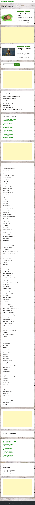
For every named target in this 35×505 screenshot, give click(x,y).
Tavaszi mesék (5, 380)
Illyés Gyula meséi (6, 260)
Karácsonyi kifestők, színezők (9, 100)
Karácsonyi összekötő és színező (9, 98)
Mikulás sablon (6, 101)
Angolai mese (5, 181)
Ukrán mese (5, 395)
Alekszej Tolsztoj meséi (7, 175)
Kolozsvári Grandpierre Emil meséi (10, 282)
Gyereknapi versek (6, 247)
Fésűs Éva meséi (6, 232)
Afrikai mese (5, 172)
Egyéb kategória (6, 218)
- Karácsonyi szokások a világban (9, 119)
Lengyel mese (5, 291)
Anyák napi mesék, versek (8, 183)
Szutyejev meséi (6, 374)
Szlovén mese (5, 369)
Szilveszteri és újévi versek (8, 365)
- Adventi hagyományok (7, 124)
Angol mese (5, 179)
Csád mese (5, 203)
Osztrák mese (5, 343)
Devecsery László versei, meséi (9, 216)
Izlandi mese (5, 267)
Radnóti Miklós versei (7, 349)
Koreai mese (5, 284)
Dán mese (5, 212)
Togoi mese (5, 386)
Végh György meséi (7, 398)
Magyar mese (27, 11)
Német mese (5, 328)
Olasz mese (5, 336)
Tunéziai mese (5, 393)
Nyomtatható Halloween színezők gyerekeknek (12, 109)
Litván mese (5, 299)
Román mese (5, 351)
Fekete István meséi (7, 231)
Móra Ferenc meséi (6, 319)
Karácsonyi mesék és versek (8, 277)
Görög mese (5, 243)
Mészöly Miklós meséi (7, 312)
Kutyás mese (5, 286)
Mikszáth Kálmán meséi (7, 314)
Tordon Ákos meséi (6, 387)
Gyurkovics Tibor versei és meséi (9, 251)
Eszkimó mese (5, 223)
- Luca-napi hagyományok (8, 131)
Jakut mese (5, 269)
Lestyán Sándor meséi (7, 293)
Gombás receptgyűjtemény (8, 473)
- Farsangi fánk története (8, 127)
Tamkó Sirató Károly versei (8, 376)
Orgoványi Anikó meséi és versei (9, 338)
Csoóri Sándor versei (7, 207)
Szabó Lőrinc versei (7, 360)
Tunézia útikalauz (6, 467)
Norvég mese (5, 332)
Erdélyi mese (5, 221)
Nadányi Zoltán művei (7, 323)
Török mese (5, 389)
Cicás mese (5, 199)
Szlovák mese (5, 367)
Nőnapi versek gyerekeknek (8, 330)
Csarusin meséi (6, 205)
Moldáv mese (5, 317)
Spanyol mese (5, 354)
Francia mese (5, 240)
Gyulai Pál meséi (6, 249)
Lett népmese (5, 295)
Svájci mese (5, 356)
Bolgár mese (5, 194)
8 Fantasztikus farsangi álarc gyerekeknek (11, 96)
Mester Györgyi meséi (7, 310)
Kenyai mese (5, 279)
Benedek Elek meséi (7, 192)
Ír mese (4, 266)
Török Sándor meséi (7, 391)
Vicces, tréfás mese (7, 400)
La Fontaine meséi (6, 288)
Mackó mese (5, 303)
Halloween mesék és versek (8, 253)
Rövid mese (5, 352)
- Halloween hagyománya (8, 134)
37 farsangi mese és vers (8, 168)
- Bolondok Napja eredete (8, 137)
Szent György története (7, 362)
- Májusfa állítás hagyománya (8, 135)
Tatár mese (5, 378)
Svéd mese (5, 358)
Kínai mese (5, 280)
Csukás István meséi (7, 208)
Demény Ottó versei (7, 214)
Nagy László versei (6, 325)
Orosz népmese (6, 341)
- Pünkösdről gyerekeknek (8, 128)
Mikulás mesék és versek (8, 315)
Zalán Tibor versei (6, 402)
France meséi (5, 238)
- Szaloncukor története (7, 123)
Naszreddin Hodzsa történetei (9, 327)
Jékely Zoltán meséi (7, 273)
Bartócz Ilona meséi (7, 188)
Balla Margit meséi (21, 11)
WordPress (25, 503)
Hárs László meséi (6, 255)
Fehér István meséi (6, 229)
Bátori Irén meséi (6, 190)
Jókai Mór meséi (6, 275)
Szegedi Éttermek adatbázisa (9, 470)
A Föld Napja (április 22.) (8, 107)
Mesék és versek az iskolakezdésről (10, 308)
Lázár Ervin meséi (6, 290)
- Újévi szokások (6, 133)
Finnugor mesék (6, 234)
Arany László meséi (6, 184)
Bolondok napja (6, 196)
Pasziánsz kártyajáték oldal (8, 471)
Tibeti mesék (5, 384)
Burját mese (5, 197)
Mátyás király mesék (7, 306)
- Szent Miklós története (8, 120)
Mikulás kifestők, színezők (8, 103)
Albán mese (5, 173)
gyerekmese (21, 22)
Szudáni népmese (6, 373)
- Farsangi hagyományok (8, 126)
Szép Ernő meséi (6, 363)
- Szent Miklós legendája (8, 122)
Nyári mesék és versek (7, 334)
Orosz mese (5, 339)
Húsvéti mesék (6, 258)
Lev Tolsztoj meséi (6, 297)
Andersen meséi (6, 177)
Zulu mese (5, 404)
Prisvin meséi (5, 345)
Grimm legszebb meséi (7, 245)
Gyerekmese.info (8, 2)
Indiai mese (5, 262)
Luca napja (5, 301)
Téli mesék (5, 382)
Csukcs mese (5, 210)
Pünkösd (4, 347)
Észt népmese (5, 225)
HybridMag (31, 503)
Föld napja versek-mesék (8, 236)
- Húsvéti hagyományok (7, 130)
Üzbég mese (5, 397)
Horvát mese (5, 256)
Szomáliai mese (6, 371)
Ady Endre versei (6, 170)
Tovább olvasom (26, 20)
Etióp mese (5, 227)
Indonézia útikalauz (6, 469)
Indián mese (5, 264)
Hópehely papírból (6, 105)
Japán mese (5, 271)
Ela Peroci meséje (6, 219)
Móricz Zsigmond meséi (7, 321)
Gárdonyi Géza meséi (7, 242)
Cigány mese (5, 201)
